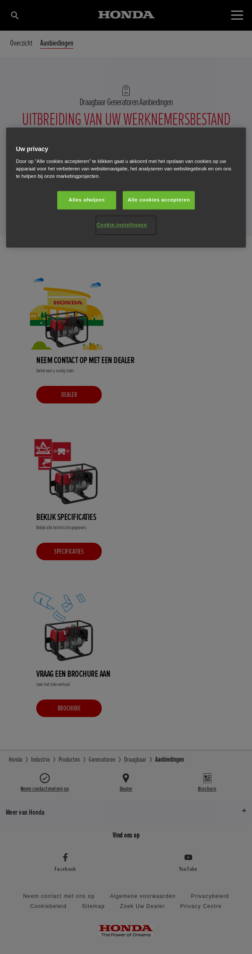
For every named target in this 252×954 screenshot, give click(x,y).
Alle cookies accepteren (159, 200)
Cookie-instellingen (122, 225)
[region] (125, 187)
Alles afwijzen (87, 200)
